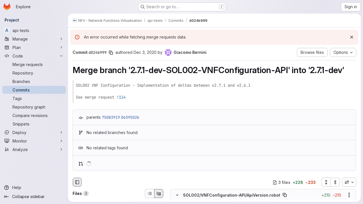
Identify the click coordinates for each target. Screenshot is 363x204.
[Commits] (34, 90)
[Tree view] (158, 193)
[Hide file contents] (177, 195)
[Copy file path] (284, 195)
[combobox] (349, 182)
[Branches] (34, 81)
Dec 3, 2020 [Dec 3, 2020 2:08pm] (145, 52)
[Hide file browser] (77, 182)
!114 (121, 97)
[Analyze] (34, 149)
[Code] (34, 56)
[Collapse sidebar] (34, 197)
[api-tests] (34, 30)
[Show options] (349, 195)
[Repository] (34, 73)
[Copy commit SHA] (110, 52)
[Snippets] (34, 124)
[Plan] (34, 47)
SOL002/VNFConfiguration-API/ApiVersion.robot (231, 195)
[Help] (34, 188)
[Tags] (34, 98)
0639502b (130, 117)
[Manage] (34, 39)
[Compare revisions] (34, 115)
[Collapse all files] (335, 182)
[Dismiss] (351, 37)
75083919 (111, 117)
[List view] (149, 193)
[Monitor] (34, 141)
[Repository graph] (34, 107)
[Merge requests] (34, 64)
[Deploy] (34, 132)
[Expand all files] (325, 182)
